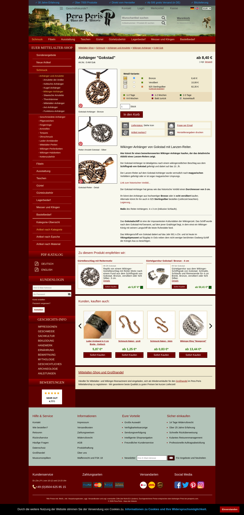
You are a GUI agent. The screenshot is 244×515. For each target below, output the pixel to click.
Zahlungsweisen (85, 432)
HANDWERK (45, 345)
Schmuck (100, 48)
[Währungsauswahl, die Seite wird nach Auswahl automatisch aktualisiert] (206, 8)
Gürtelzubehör (117, 39)
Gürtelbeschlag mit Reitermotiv (95, 260)
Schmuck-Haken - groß (129, 341)
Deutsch (47, 264)
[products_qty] (125, 106)
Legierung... (126, 202)
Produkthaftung (85, 447)
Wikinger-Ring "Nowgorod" (193, 341)
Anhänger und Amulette (118, 48)
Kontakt (126, 8)
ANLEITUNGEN (47, 373)
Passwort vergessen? (41, 303)
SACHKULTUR (46, 336)
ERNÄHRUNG (46, 350)
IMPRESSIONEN (47, 326)
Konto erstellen (39, 300)
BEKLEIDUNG (46, 340)
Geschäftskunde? (77, 8)
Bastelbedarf (187, 39)
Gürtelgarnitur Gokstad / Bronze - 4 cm (167, 260)
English (46, 269)
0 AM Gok (158, 48)
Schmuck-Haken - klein (161, 341)
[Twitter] (185, 484)
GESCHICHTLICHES (50, 364)
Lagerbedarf (138, 39)
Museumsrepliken (42, 458)
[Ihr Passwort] (52, 294)
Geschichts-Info (52, 319)
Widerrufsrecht (85, 437)
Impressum (83, 422)
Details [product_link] (106, 281)
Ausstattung (68, 39)
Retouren (37, 432)
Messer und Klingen (162, 39)
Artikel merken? (138, 132)
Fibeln (51, 39)
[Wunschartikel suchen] (143, 18)
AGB (79, 442)
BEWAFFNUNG (47, 354)
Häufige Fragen (41, 442)
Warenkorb (183, 18)
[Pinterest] (193, 484)
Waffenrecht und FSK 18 (90, 458)
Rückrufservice (40, 437)
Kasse (174, 8)
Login (141, 8)
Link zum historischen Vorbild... (135, 182)
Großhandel (181, 381)
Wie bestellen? (40, 427)
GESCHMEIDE (46, 331)
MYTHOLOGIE (46, 359)
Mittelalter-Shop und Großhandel (101, 372)
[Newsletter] (171, 457)
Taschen (85, 39)
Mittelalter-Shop (86, 48)
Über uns (82, 452)
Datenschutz (39, 447)
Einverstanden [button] (229, 509)
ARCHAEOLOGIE (48, 369)
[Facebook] (177, 484)
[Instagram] (200, 484)
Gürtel (99, 39)
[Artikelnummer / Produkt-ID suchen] (143, 23)
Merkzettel (157, 8)
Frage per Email (185, 125)
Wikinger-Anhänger (142, 48)
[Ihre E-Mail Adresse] (52, 287)
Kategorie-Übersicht (48, 222)
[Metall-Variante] (134, 78)
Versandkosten (85, 427)
